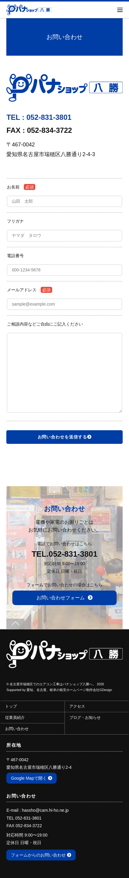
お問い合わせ (17, 729)
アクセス (77, 706)
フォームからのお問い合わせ (41, 855)
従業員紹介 (15, 718)
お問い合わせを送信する (65, 436)
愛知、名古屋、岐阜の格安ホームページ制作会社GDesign (69, 690)
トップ (11, 706)
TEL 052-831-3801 (23, 818)
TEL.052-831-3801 (64, 554)
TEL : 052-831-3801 (38, 117)
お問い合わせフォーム (64, 597)
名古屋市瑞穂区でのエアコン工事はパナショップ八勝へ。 (53, 684)
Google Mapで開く (31, 778)
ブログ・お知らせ (85, 718)
